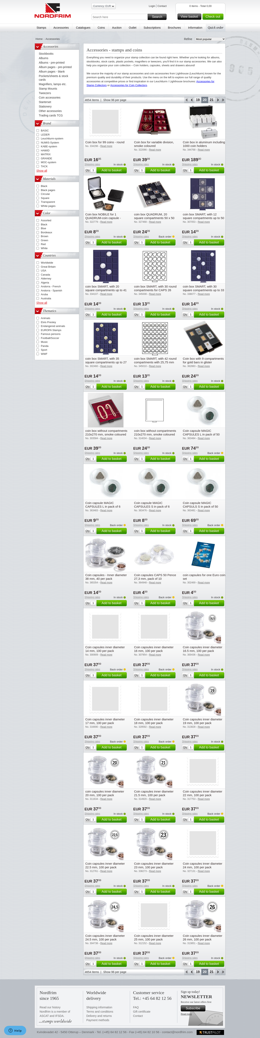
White (44, 248)
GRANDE (46, 158)
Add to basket (114, 170)
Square (45, 198)
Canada (45, 274)
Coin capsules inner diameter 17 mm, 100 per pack (105, 721)
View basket (190, 17)
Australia (46, 298)
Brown (44, 236)
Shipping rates (92, 164)
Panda (45, 345)
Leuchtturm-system (52, 138)
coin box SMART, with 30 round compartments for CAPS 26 (155, 288)
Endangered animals (53, 326)
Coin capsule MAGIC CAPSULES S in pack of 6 (152, 504)
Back (191, 100)
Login (152, 6)
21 (211, 100)
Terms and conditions (99, 1011)
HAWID (45, 150)
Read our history (50, 1007)
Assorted (46, 220)
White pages (48, 205)
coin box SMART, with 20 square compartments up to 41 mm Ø (106, 290)
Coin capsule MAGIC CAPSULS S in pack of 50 (200, 504)
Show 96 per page (114, 100)
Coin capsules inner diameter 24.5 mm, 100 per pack (105, 937)
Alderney (46, 278)
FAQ (136, 1007)
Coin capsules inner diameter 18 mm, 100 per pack (153, 721)
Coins (101, 27)
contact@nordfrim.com (177, 1032)
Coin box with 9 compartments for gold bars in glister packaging (203, 362)
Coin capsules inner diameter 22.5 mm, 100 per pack (105, 865)
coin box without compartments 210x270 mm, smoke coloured (106, 432)
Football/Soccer (50, 338)
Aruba (44, 294)
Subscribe (195, 1008)
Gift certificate (142, 1011)
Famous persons (51, 334)
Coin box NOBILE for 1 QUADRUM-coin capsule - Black (103, 218)
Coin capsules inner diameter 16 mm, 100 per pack (153, 649)
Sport (44, 349)
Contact (162, 6)
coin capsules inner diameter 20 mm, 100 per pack (104, 793)
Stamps (41, 27)
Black (44, 186)
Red (43, 244)
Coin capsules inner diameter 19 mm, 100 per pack (202, 721)
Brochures (174, 27)
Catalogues (83, 27)
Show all (41, 170)
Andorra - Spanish (51, 290)
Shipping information (99, 1007)
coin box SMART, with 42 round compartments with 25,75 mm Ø (155, 362)
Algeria (45, 282)
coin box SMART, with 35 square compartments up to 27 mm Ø (106, 362)
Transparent (48, 201)
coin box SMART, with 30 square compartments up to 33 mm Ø (203, 290)
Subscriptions (152, 27)
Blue (43, 228)
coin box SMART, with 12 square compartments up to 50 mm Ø (203, 218)
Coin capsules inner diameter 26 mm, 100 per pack (202, 937)
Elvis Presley (48, 322)
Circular (45, 193)
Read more (186, 1014)
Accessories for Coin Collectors (128, 85)
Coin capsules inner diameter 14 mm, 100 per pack (105, 649)
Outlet (132, 27)
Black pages (48, 190)
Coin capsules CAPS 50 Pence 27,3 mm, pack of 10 (155, 576)
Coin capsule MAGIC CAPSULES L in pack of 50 (201, 432)
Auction (117, 27)
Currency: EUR (103, 6)
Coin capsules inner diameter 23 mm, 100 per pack (153, 865)
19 (198, 100)
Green (44, 240)
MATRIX (46, 154)
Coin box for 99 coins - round (105, 142)
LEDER (45, 134)
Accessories (61, 27)
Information (195, 27)
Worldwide (47, 262)
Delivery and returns (99, 1015)
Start (186, 100)
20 (205, 100)
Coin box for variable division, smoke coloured (154, 144)
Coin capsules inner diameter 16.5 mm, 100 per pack (202, 649)
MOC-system (48, 162)
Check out (214, 17)
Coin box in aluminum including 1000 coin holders (204, 144)
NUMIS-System (50, 142)
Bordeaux (46, 232)
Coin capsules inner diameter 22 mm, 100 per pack (202, 793)
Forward (217, 100)
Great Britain (48, 266)
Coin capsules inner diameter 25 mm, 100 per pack (153, 937)
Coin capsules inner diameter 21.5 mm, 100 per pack (153, 793)
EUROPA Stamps (51, 330)
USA (43, 270)
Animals (45, 318)
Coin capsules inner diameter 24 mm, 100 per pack (202, 865)
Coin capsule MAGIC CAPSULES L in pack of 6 (102, 504)
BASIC (45, 130)
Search (158, 17)
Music (44, 341)
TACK (44, 166)
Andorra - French (51, 286)
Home (39, 38)
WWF (44, 353)
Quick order (215, 27)
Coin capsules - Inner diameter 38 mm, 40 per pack (106, 576)
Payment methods (97, 1020)
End (222, 100)
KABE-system (49, 146)
